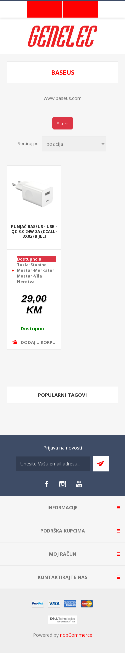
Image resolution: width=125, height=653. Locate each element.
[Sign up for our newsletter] (53, 463)
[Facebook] (46, 484)
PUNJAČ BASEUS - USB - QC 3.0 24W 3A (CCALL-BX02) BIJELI (34, 231)
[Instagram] (62, 484)
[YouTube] (78, 484)
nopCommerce (76, 635)
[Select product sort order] (74, 143)
